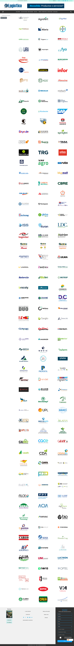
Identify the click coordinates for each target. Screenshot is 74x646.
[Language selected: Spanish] (70, 640)
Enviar (65, 641)
